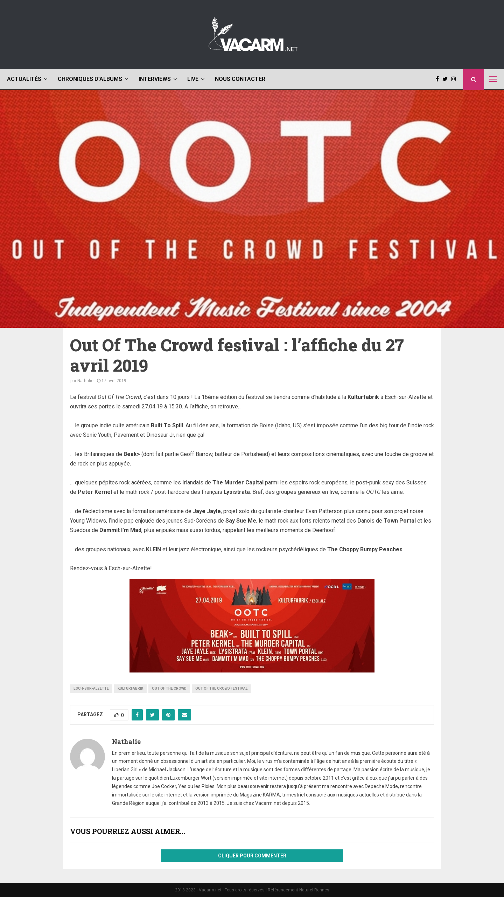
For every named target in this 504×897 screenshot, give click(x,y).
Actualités (24, 79)
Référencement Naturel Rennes (298, 890)
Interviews (155, 79)
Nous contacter (240, 79)
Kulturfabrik (130, 688)
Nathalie (85, 380)
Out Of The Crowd (169, 688)
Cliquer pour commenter (252, 855)
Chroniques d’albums (90, 79)
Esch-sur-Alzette (91, 688)
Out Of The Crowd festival (221, 688)
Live (192, 79)
